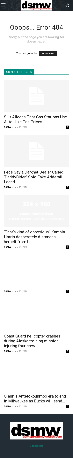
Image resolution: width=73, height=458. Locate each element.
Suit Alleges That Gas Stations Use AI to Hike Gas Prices (35, 119)
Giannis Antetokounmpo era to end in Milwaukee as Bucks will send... (35, 398)
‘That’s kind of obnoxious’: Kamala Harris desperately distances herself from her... (34, 237)
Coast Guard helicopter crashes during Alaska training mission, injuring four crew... (32, 341)
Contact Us (36, 445)
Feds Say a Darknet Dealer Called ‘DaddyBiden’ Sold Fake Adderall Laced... (33, 177)
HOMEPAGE (48, 53)
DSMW (7, 127)
